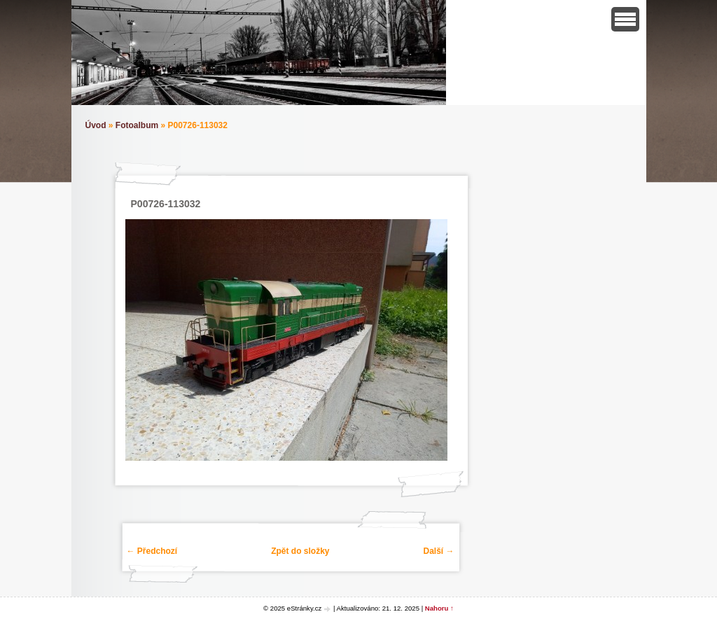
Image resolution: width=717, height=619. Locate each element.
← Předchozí (152, 551)
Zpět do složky (300, 551)
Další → (438, 551)
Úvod (95, 125)
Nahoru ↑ (439, 608)
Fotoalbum (137, 125)
